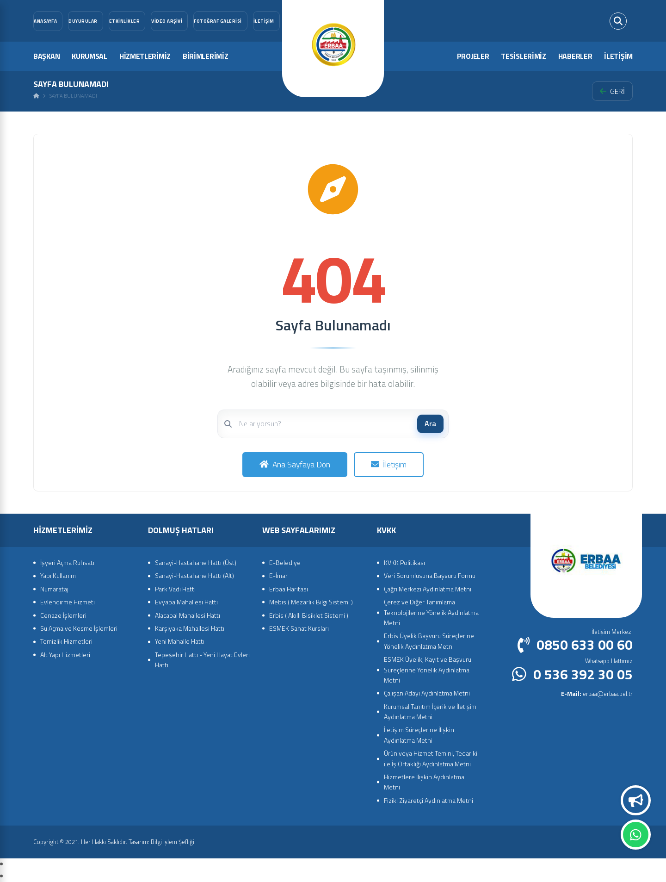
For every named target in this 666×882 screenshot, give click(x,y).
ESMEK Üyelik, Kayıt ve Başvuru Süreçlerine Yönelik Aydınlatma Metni (427, 669)
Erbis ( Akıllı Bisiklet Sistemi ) (308, 615)
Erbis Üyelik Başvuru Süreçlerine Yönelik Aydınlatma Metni (429, 641)
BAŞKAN (46, 56)
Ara (430, 423)
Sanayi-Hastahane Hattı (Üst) (195, 562)
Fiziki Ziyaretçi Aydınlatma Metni (428, 800)
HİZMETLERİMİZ (145, 56)
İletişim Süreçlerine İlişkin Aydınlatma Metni (419, 735)
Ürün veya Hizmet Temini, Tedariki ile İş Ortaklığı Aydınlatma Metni (430, 758)
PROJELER (473, 56)
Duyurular (636, 800)
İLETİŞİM (618, 56)
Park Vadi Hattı (175, 589)
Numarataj (54, 589)
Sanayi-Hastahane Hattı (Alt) (194, 575)
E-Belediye (285, 562)
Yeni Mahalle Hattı (179, 641)
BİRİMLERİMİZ (205, 56)
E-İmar (278, 575)
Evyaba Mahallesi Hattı (186, 602)
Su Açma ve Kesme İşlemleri (78, 628)
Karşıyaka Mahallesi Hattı (189, 628)
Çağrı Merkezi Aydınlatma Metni (427, 589)
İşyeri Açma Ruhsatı (67, 562)
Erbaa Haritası (288, 589)
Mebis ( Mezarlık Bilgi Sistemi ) (311, 602)
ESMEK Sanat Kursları (299, 628)
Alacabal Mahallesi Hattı (187, 615)
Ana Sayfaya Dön (294, 464)
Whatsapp (635, 834)
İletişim (389, 464)
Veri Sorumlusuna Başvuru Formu (429, 575)
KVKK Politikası (404, 562)
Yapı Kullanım (58, 575)
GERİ (612, 91)
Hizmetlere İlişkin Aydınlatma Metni (424, 782)
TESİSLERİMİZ (523, 56)
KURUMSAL (89, 56)
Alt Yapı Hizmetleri (65, 654)
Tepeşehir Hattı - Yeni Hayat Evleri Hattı (202, 660)
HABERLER (575, 56)
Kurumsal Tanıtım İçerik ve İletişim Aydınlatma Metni (430, 711)
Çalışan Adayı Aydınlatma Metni (427, 693)
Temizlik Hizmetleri (66, 641)
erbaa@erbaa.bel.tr (597, 693)
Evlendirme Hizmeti (67, 602)
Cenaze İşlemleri (63, 615)
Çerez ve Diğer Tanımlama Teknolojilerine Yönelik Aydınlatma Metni (431, 612)
